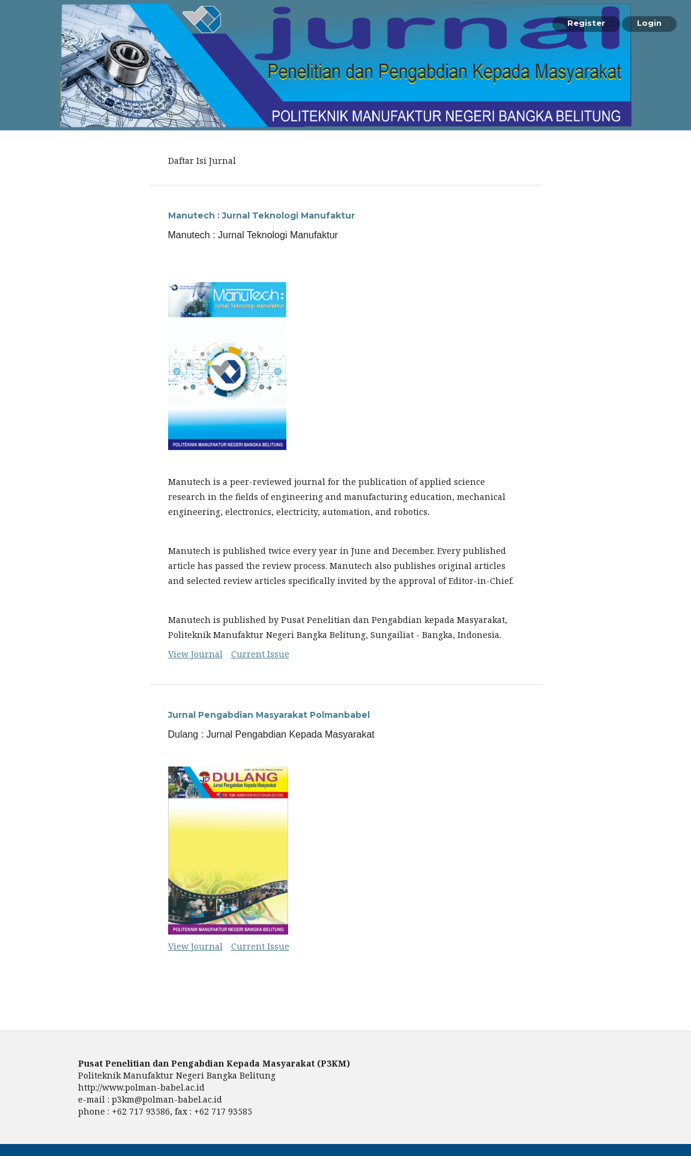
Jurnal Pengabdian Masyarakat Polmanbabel (269, 714)
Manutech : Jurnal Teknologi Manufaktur (261, 215)
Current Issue (260, 654)
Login (649, 23)
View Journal (195, 654)
